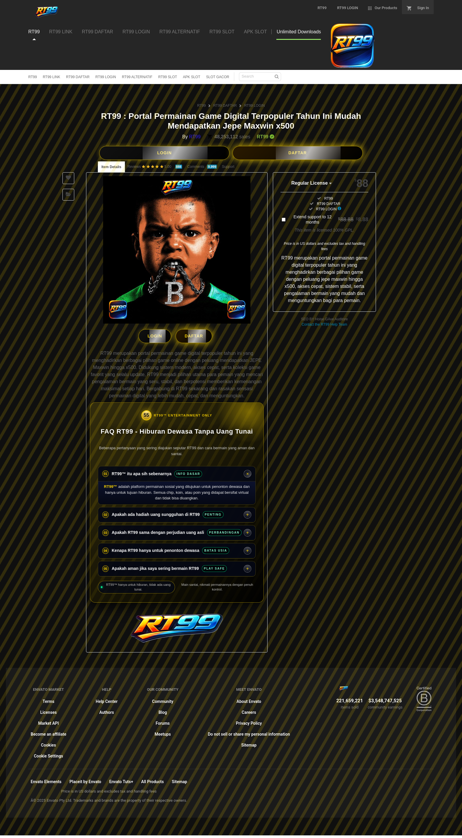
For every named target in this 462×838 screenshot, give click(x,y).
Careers (249, 710)
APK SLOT (191, 77)
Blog (163, 710)
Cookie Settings (48, 754)
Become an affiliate (48, 732)
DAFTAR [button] (297, 152)
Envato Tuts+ (121, 779)
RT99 (32, 77)
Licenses (48, 710)
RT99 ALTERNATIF (137, 77)
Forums (163, 721)
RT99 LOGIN (105, 77)
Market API (48, 721)
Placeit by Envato (85, 779)
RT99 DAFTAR (78, 77)
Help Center (107, 699)
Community (162, 699)
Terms (49, 699)
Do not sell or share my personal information (249, 732)
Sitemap (249, 743)
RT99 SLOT (167, 77)
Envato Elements (46, 779)
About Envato (249, 699)
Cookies (48, 743)
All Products (152, 779)
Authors (106, 710)
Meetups (163, 732)
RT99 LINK (51, 77)
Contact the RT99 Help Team (324, 324)
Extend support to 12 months (330, 219)
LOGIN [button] (164, 152)
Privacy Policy (249, 721)
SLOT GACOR (217, 77)
